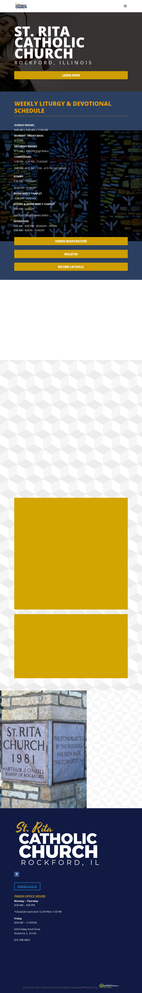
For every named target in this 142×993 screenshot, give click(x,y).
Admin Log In (27, 886)
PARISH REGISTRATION (71, 241)
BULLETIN (71, 254)
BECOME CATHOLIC (71, 266)
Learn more (71, 75)
